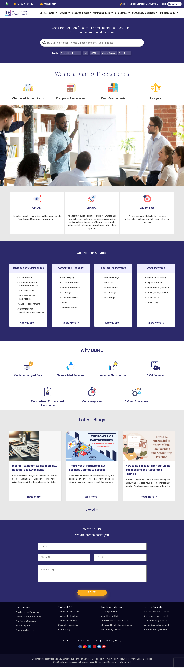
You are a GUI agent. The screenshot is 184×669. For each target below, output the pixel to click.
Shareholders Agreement (71, 53)
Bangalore (173, 4)
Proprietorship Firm (25, 630)
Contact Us (84, 640)
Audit (85, 53)
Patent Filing (64, 629)
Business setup (47, 13)
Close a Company (109, 53)
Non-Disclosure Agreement (156, 611)
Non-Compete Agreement (156, 616)
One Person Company (26, 621)
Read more (35, 497)
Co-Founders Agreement (155, 620)
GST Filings (94, 53)
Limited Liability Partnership (28, 616)
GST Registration (109, 611)
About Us (68, 640)
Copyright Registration (68, 625)
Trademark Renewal (67, 620)
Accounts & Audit (80, 13)
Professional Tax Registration (114, 620)
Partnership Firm (23, 625)
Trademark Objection (68, 616)
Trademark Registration (69, 611)
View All (92, 510)
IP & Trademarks (168, 13)
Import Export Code (110, 616)
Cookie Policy (98, 659)
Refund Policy (126, 659)
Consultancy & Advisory (143, 13)
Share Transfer (125, 53)
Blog (98, 640)
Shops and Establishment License (116, 625)
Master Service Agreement (156, 625)
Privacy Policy (113, 640)
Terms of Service (82, 659)
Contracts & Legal (102, 13)
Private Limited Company (27, 612)
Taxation (63, 13)
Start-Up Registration (111, 629)
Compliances (121, 13)
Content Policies (144, 659)
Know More (28, 323)
